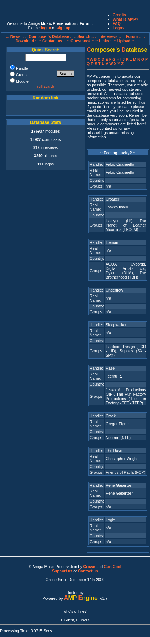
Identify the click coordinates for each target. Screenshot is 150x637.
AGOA (111, 264)
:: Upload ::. (124, 41)
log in (46, 28)
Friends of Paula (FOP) (125, 472)
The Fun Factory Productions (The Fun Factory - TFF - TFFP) (126, 398)
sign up (63, 28)
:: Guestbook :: (80, 41)
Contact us (88, 571)
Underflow (114, 290)
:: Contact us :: (52, 41)
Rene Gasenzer (119, 485)
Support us (62, 571)
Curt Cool (112, 566)
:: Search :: (84, 36)
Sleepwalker (116, 325)
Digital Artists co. (125, 268)
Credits (119, 15)
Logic (110, 520)
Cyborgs (137, 264)
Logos (118, 28)
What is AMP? (125, 19)
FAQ (117, 23)
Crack (111, 416)
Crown (89, 566)
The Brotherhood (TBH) (126, 275)
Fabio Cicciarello (120, 164)
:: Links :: (104, 41)
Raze (110, 368)
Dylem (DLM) (119, 273)
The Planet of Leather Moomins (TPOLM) (126, 225)
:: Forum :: (132, 36)
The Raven (115, 450)
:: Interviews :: (108, 36)
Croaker (112, 199)
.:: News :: (15, 36)
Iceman (112, 242)
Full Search (46, 87)
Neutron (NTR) (118, 437)
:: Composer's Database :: (49, 36)
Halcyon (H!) (119, 221)
